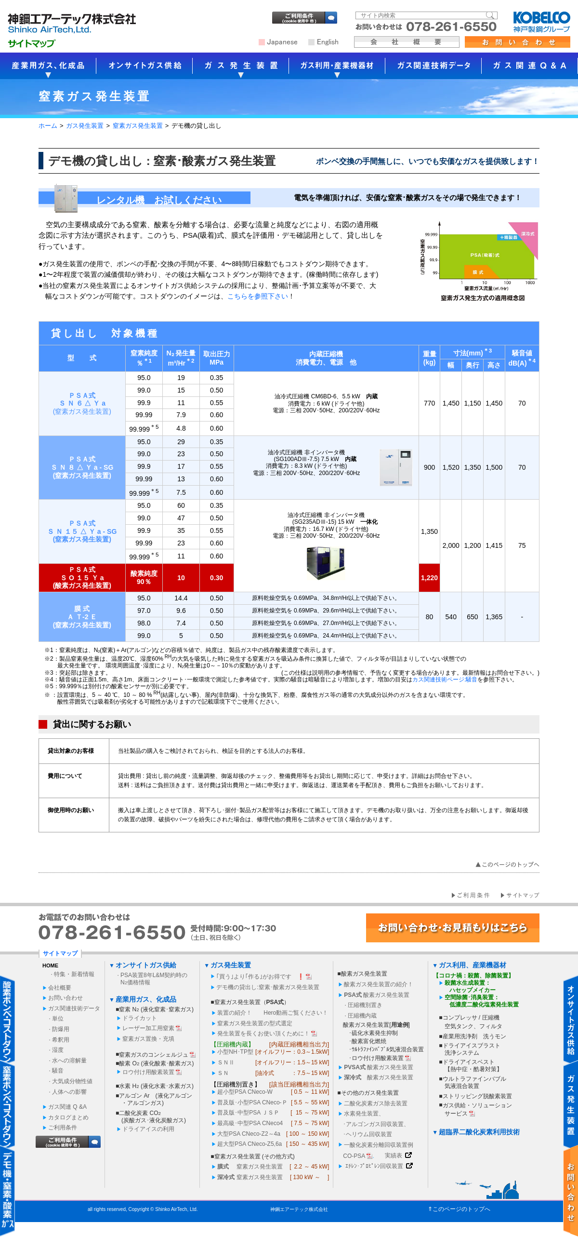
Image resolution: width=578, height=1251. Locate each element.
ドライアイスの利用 (148, 1129)
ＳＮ (226, 1062)
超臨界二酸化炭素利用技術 (479, 1132)
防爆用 (60, 1029)
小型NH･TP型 (235, 1051)
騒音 (58, 1070)
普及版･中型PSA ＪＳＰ (248, 1112)
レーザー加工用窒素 (148, 1028)
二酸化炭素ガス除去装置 (375, 1103)
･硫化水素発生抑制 (373, 1033)
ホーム (48, 125)
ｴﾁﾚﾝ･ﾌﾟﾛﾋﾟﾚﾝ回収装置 (374, 1166)
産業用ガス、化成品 (146, 999)
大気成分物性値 (72, 1081)
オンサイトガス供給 (146, 965)
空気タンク (459, 1026)
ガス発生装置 (85, 125)
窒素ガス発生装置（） (252, 1002)
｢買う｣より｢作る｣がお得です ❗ (260, 976)
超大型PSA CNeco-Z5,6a (249, 1144)
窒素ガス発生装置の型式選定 (254, 1023)
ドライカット (139, 1018)
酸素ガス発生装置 (364, 973)
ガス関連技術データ (74, 1008)
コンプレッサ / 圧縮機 (471, 1017)
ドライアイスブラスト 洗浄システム (471, 1049)
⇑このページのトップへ (459, 1209)
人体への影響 (69, 1091)
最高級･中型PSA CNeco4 (250, 1123)
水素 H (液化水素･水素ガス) (156, 1086)
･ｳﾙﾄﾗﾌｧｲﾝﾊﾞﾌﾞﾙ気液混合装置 (386, 1049)
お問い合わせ (65, 997)
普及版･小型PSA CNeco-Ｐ (252, 1102)
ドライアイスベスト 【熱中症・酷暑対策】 (473, 1066)
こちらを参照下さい (257, 296)
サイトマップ (60, 953)
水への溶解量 (69, 1060)
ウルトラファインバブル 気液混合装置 (474, 1082)
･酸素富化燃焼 (367, 1041)
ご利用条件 (62, 1127)
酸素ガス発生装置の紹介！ (378, 984)
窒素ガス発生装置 (138, 125)
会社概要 (59, 987)
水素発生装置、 (364, 1113)
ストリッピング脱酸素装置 (477, 1096)
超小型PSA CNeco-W (245, 1091)
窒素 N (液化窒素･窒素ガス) (156, 1009)
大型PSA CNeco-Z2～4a (248, 1133)
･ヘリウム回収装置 (367, 1134)
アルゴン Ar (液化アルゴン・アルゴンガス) (155, 1099)
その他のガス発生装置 (370, 1092)
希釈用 (60, 1039)
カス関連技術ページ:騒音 (444, 679)
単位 (58, 1018)
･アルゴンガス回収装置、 (376, 1124)
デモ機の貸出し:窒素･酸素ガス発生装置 (267, 987)
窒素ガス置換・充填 (148, 1038)
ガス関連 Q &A (67, 1106)
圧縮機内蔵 (362, 1015)
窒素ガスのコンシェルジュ (153, 1054)
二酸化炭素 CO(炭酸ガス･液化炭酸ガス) (152, 1117)
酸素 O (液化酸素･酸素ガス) (156, 1063)
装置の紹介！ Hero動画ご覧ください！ (272, 1012)
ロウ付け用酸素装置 (148, 1072)
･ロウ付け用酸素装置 (376, 1058)
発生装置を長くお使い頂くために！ (263, 1033)
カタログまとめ (68, 1117)
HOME (50, 965)
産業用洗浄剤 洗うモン (474, 1036)
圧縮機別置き (365, 1005)
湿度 (58, 1050)
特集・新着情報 (74, 974)
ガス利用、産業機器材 (472, 965)
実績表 (393, 1155)
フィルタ (490, 1026)
